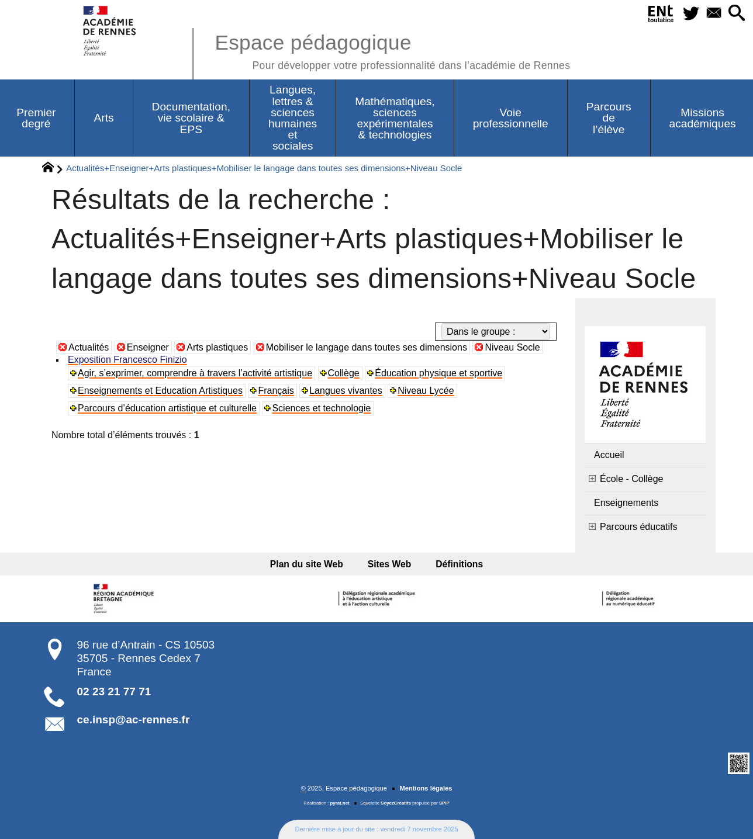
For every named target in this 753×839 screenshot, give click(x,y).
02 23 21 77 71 (114, 691)
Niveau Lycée (426, 391)
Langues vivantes (345, 391)
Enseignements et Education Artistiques (160, 391)
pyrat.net (340, 803)
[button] (736, 13)
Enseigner (148, 347)
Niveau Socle (512, 347)
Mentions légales (425, 788)
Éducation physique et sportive (438, 373)
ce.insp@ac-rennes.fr (133, 719)
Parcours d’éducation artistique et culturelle (167, 408)
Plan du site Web (310, 564)
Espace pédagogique (392, 50)
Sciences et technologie (321, 408)
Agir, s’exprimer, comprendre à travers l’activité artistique (195, 373)
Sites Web (390, 564)
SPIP (444, 803)
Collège (344, 373)
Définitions (455, 564)
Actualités (88, 347)
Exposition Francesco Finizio (127, 360)
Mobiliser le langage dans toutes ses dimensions (366, 347)
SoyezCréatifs (396, 803)
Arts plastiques (217, 347)
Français (275, 391)
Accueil (609, 455)
